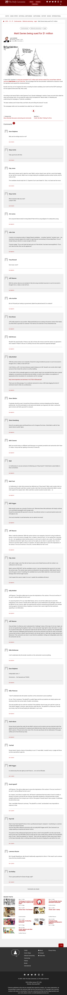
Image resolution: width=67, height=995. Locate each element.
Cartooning (36, 16)
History (43, 16)
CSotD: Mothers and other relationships (25, 930)
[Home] (3, 21)
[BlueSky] (53, 2)
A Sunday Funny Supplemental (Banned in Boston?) (55, 922)
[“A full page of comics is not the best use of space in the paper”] (9, 902)
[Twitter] (50, 2)
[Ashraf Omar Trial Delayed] (9, 912)
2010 (6, 21)
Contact (38, 2)
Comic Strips (14, 16)
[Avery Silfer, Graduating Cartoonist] (9, 921)
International (56, 16)
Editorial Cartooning (25, 16)
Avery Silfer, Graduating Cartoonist (25, 921)
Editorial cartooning (28, 21)
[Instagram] (61, 2)
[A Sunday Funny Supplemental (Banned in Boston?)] (39, 921)
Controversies (17, 21)
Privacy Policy (52, 950)
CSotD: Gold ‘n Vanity (54, 909)
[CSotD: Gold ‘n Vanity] (39, 910)
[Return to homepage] (15, 959)
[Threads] (58, 2)
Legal (35, 21)
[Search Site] (61, 4)
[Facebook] (47, 2)
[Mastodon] (55, 2)
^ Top (61, 945)
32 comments (20, 41)
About (31, 2)
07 (12, 21)
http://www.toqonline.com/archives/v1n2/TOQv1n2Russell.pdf (25, 379)
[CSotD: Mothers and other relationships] (9, 930)
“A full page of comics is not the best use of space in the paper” (26, 902)
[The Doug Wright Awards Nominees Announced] (39, 902)
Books (49, 16)
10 (10, 21)
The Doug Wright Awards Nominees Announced (55, 902)
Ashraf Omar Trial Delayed (26, 909)
